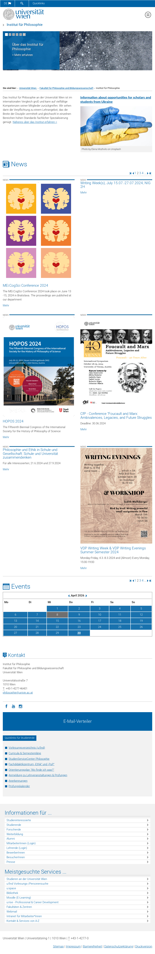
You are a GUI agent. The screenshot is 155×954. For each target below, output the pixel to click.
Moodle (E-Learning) (19, 897)
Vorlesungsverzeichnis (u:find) (27, 747)
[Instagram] (20, 706)
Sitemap (58, 946)
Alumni (11, 838)
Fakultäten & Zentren (19, 907)
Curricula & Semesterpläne (25, 753)
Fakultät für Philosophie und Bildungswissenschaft (66, 88)
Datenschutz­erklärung (118, 946)
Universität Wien (28, 88)
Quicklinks (39, 3)
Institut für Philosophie (25, 25)
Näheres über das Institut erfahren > (35, 122)
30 (79, 633)
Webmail (12, 911)
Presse (11, 862)
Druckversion (143, 946)
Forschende (14, 829)
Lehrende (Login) (17, 848)
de (7, 3)
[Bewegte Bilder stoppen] (24, 34)
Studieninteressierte (19, 820)
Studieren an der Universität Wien (27, 879)
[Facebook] (6, 706)
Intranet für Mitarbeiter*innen (24, 916)
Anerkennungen (18, 780)
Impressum (73, 946)
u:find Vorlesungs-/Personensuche (27, 883)
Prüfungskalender (19, 786)
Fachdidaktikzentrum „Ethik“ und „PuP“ (31, 764)
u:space (11, 888)
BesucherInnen (16, 857)
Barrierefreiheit (92, 946)
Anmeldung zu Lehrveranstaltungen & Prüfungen (38, 775)
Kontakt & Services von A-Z (23, 921)
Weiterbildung (15, 834)
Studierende (14, 825)
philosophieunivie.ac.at (18, 692)
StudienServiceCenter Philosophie (29, 759)
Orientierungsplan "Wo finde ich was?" (31, 769)
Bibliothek (12, 893)
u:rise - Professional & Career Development (33, 902)
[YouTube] (13, 706)
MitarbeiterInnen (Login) (21, 843)
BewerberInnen (16, 852)
